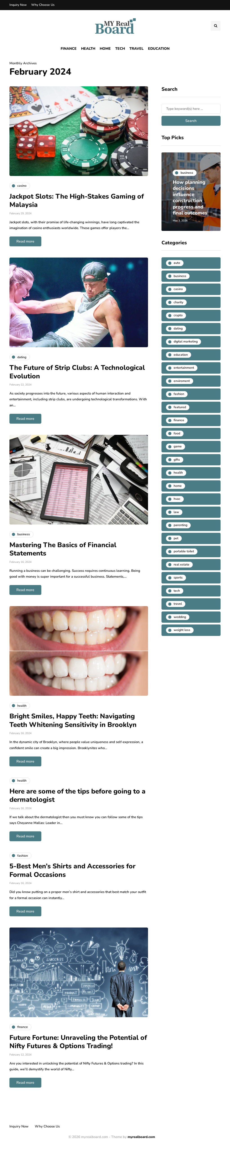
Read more (25, 241)
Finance (69, 48)
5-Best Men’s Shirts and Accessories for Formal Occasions (72, 870)
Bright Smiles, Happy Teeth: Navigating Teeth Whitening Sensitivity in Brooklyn (73, 720)
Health (88, 48)
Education (159, 48)
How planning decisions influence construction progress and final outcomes (190, 198)
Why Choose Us (43, 5)
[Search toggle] (216, 26)
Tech (120, 48)
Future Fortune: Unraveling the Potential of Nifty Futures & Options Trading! (78, 1042)
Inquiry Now (18, 5)
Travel (136, 48)
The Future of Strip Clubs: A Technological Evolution (77, 372)
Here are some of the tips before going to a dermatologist (77, 795)
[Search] (191, 109)
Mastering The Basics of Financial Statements (62, 549)
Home (105, 48)
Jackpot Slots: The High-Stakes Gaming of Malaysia (76, 201)
